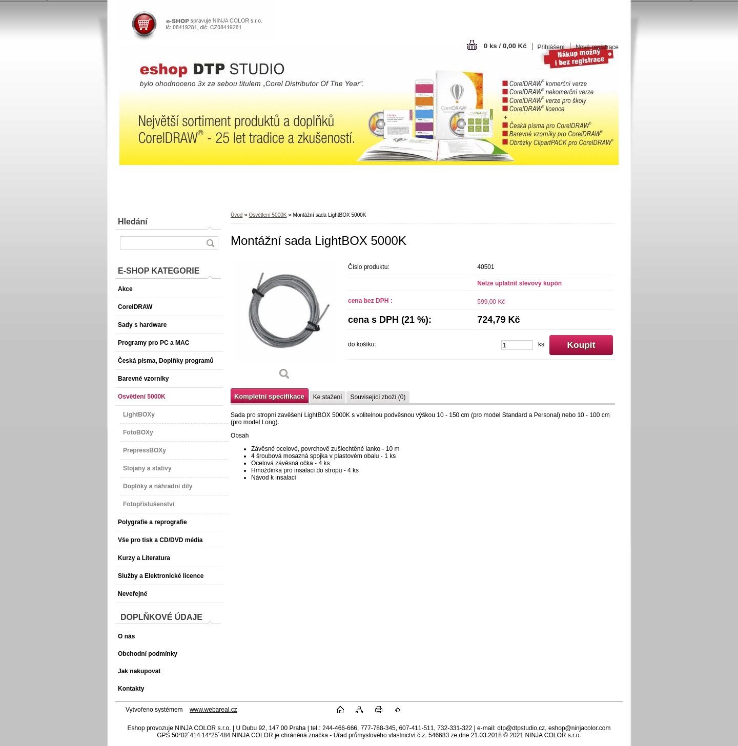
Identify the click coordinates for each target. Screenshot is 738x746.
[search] (210, 243)
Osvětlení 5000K (267, 215)
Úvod (236, 215)
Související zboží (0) (377, 397)
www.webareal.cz (213, 709)
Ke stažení (327, 397)
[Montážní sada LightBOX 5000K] (284, 322)
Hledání (133, 221)
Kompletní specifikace (269, 396)
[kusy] (517, 345)
